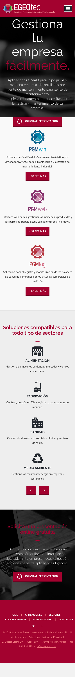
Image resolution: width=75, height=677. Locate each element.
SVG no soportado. (37, 351)
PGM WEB (37, 210)
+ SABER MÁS (37, 176)
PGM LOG (37, 265)
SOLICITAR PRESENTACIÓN (37, 121)
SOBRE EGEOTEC (42, 619)
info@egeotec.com (46, 646)
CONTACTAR (66, 619)
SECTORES (54, 614)
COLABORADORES (15, 619)
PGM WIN (37, 150)
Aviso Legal (34, 637)
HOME (14, 614)
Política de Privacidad (53, 637)
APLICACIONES (33, 614)
